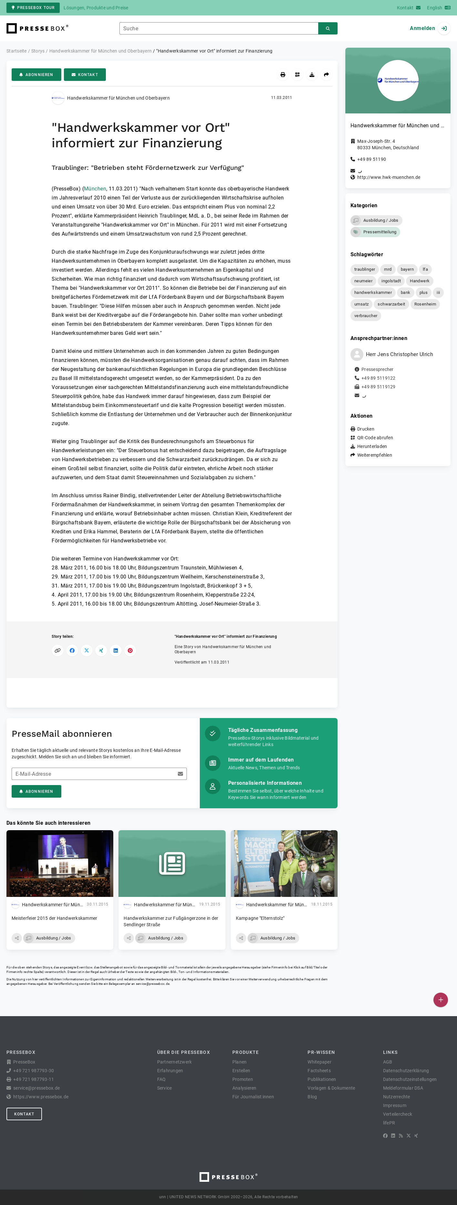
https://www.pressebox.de (40, 1096)
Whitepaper (319, 1061)
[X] (408, 1135)
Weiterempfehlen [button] (374, 455)
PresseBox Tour (33, 7)
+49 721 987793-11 (33, 1079)
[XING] (416, 1135)
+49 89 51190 (371, 159)
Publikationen (322, 1079)
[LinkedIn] (393, 1135)
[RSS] (401, 1135)
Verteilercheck (397, 1114)
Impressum (394, 1105)
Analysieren (244, 1088)
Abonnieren (36, 75)
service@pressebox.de (152, 984)
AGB (387, 1061)
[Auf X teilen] (87, 650)
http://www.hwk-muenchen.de (389, 177)
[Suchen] (328, 28)
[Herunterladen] (312, 75)
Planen (239, 1061)
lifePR (389, 1122)
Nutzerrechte (396, 1096)
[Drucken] (283, 75)
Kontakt (85, 75)
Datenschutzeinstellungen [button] (410, 1079)
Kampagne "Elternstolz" (260, 918)
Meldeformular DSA (403, 1088)
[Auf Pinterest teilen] (130, 650)
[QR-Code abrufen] (297, 75)
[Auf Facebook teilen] (72, 650)
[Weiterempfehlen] (326, 75)
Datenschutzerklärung (406, 1070)
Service (164, 1088)
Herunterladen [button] (372, 446)
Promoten (242, 1079)
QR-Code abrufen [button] (375, 437)
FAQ (161, 1079)
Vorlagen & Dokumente (331, 1088)
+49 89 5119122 (378, 378)
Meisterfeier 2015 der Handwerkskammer (54, 918)
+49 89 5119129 (378, 386)
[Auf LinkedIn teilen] (116, 650)
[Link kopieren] (58, 650)
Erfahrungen (170, 1070)
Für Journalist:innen (253, 1096)
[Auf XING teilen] (101, 650)
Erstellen (241, 1070)
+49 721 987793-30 (33, 1070)
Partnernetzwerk (174, 1061)
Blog (312, 1096)
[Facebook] (385, 1135)
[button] (17, 938)
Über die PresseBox (183, 1052)
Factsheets (319, 1070)
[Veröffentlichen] (440, 1000)
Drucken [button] (365, 429)
